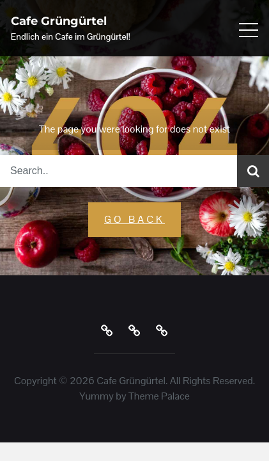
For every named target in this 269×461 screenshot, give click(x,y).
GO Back (134, 219)
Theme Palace (159, 396)
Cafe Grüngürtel (59, 21)
